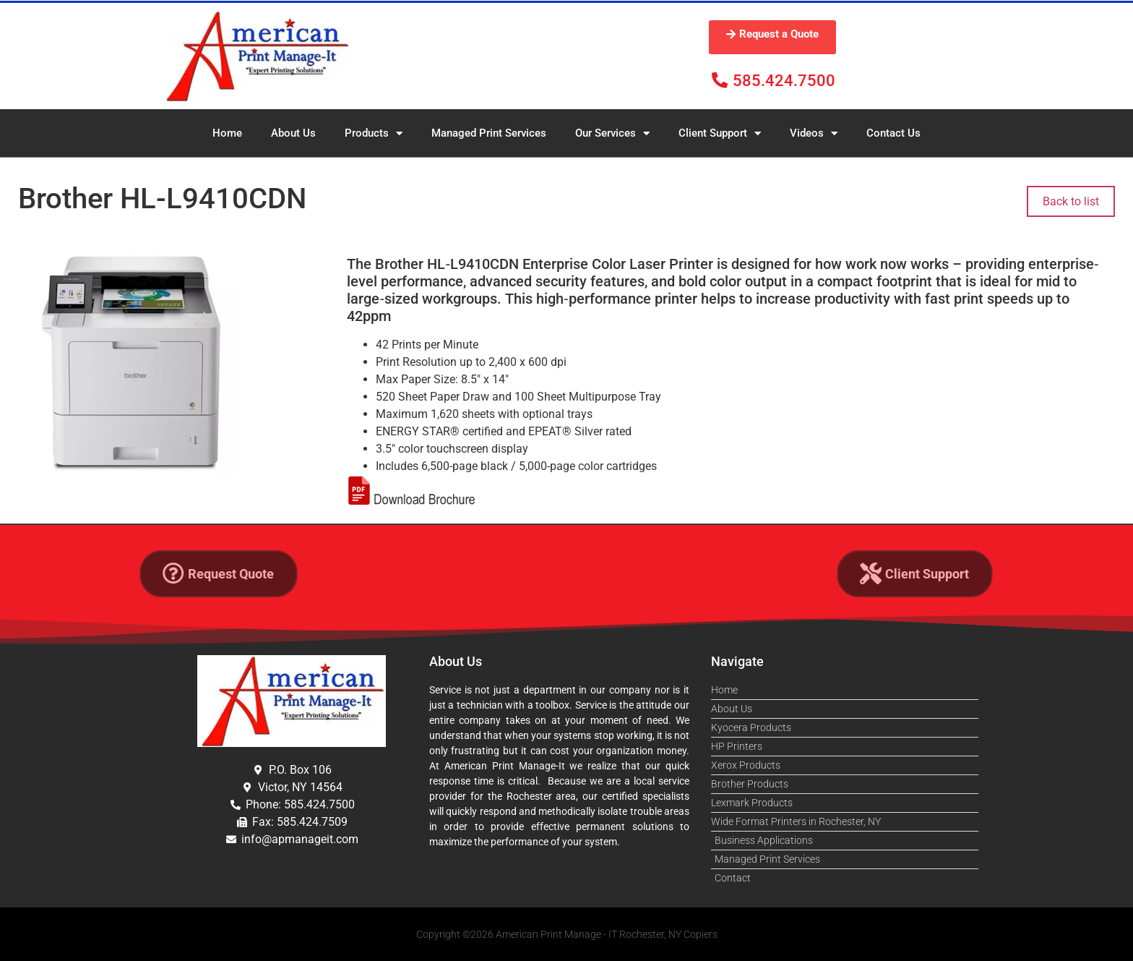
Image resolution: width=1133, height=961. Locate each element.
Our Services (612, 133)
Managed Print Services (488, 133)
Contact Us (893, 133)
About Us (293, 133)
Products (373, 133)
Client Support (719, 133)
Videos (813, 133)
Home (227, 133)
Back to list (1071, 201)
